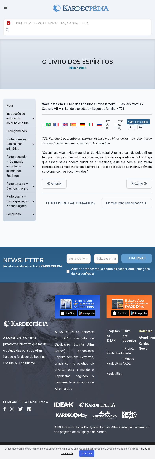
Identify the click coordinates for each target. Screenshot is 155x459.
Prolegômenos (16, 131)
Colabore (146, 331)
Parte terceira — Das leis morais (17, 186)
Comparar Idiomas (138, 121)
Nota (9, 105)
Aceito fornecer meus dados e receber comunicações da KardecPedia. (110, 271)
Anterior (54, 183)
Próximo (139, 183)
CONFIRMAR (137, 258)
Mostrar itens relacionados (126, 203)
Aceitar (87, 453)
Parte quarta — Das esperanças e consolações (17, 201)
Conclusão (13, 214)
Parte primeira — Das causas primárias (17, 144)
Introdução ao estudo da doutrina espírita (17, 118)
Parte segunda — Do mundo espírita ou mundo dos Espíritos (16, 166)
